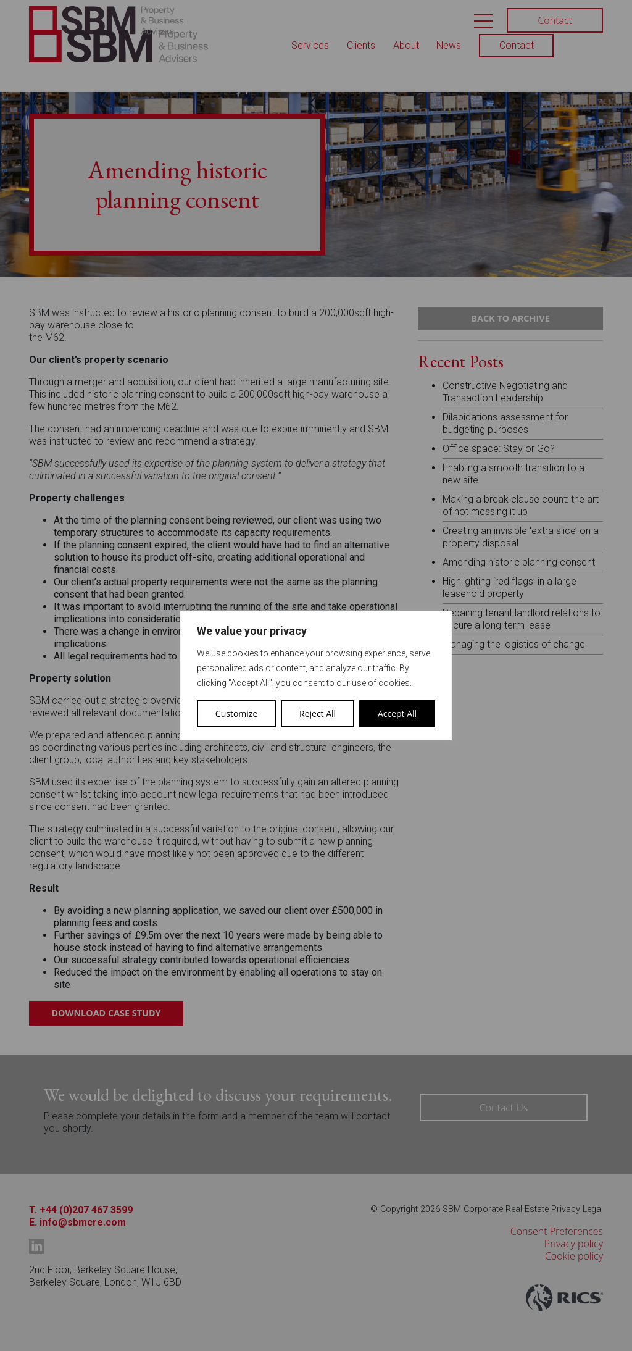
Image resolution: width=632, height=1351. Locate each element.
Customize (236, 713)
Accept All (397, 713)
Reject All (317, 713)
